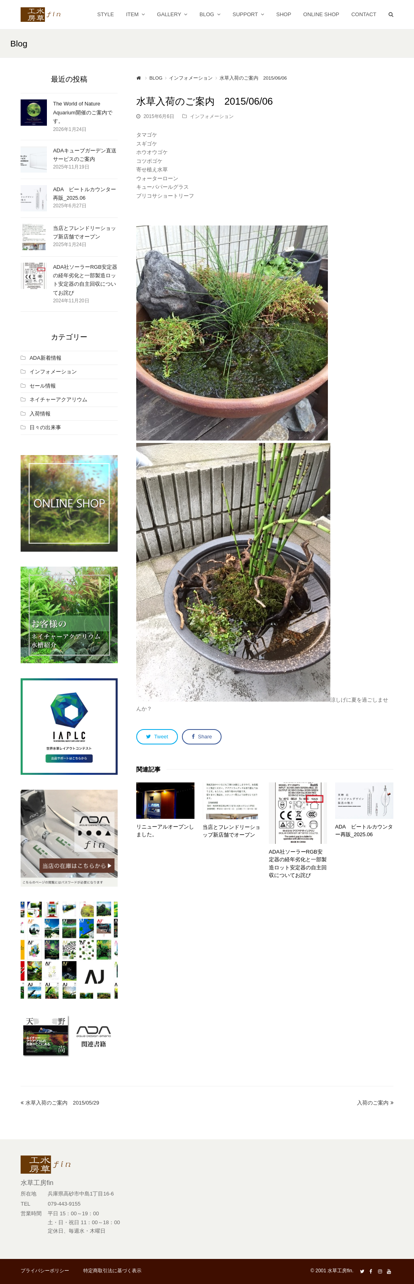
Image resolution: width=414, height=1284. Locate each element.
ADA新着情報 (45, 358)
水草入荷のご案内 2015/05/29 (60, 1103)
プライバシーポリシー (45, 1270)
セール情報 (43, 386)
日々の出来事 (45, 427)
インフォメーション (212, 116)
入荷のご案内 (375, 1103)
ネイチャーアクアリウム (58, 399)
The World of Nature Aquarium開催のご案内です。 (82, 112)
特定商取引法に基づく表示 (112, 1270)
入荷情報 (40, 414)
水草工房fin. (340, 1270)
